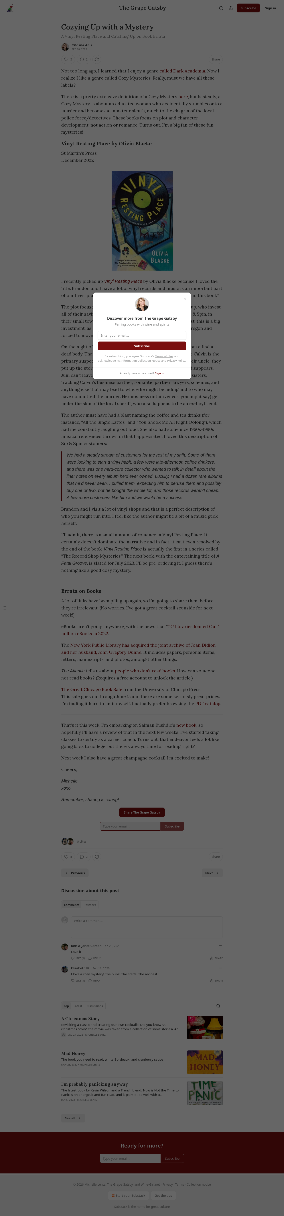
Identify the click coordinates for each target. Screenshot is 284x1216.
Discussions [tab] (95, 1006)
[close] (184, 299)
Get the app (163, 1195)
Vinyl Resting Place (85, 143)
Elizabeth (78, 968)
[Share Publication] (230, 8)
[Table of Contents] (5, 608)
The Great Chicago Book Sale (91, 689)
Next (212, 873)
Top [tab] (66, 1006)
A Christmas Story (80, 1018)
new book (186, 725)
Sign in (270, 8)
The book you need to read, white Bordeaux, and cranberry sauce (112, 1059)
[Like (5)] (68, 59)
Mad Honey (73, 1053)
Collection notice (199, 1184)
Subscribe (248, 8)
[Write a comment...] (147, 927)
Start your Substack (128, 1195)
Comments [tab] (71, 905)
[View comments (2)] (84, 59)
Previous (75, 873)
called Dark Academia (182, 71)
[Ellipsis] (220, 945)
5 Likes (81, 841)
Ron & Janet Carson (86, 945)
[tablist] (80, 904)
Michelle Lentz (82, 44)
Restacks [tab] (90, 905)
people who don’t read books (145, 670)
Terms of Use (164, 356)
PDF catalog (207, 703)
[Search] (221, 8)
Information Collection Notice (140, 361)
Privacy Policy (176, 361)
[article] (142, 1029)
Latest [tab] (77, 1006)
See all (73, 1118)
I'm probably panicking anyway (94, 1084)
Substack (120, 1206)
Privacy (167, 1184)
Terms (179, 1184)
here (183, 96)
